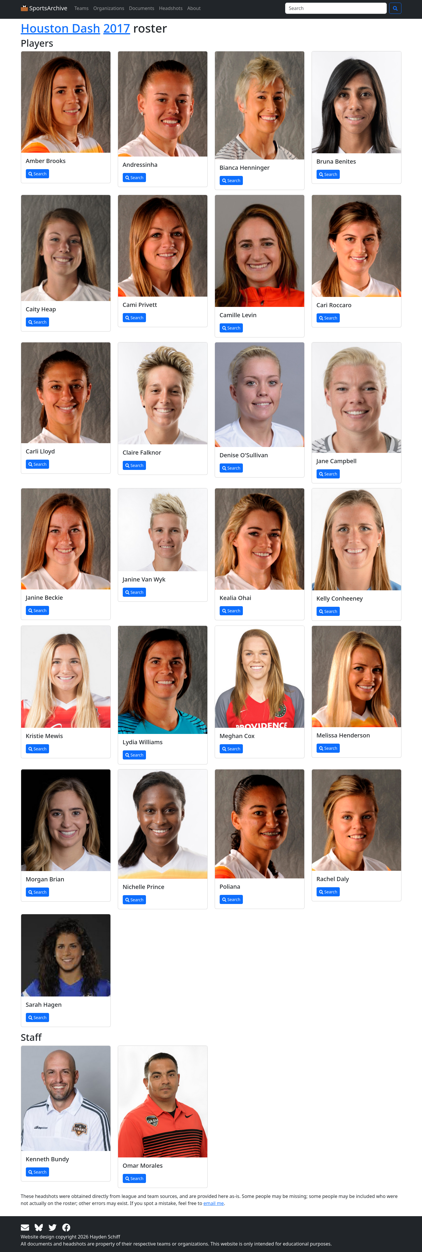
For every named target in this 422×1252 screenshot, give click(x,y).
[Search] (336, 8)
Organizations (108, 8)
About (194, 8)
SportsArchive (44, 8)
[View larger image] (65, 101)
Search (37, 174)
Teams (81, 8)
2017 (116, 28)
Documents (141, 8)
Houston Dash (60, 28)
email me (214, 1203)
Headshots (170, 8)
